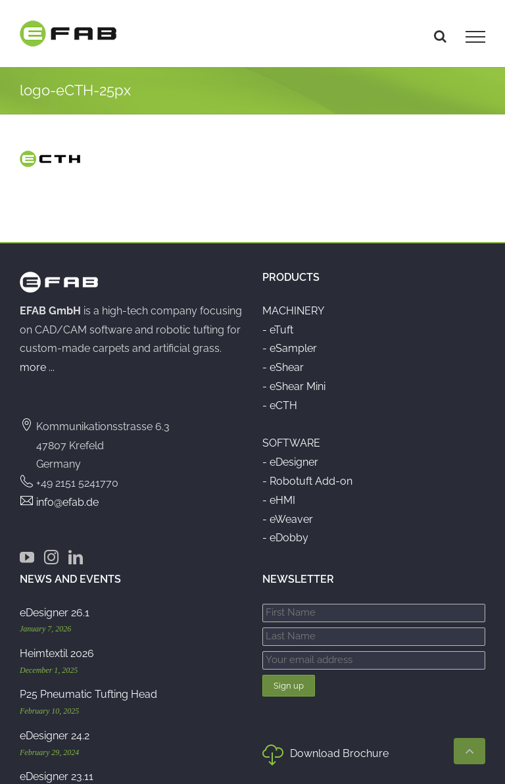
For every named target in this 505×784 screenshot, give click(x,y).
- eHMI (278, 500)
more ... (37, 367)
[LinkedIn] (75, 557)
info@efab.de (67, 502)
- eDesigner (290, 462)
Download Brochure (325, 756)
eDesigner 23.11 (56, 776)
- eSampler (289, 348)
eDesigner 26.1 (54, 612)
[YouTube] (27, 557)
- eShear (283, 367)
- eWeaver (287, 519)
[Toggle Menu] (475, 37)
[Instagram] (51, 557)
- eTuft (277, 330)
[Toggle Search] (440, 36)
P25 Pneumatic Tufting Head (88, 694)
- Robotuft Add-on (307, 481)
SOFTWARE (291, 443)
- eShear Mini (293, 386)
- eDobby (285, 537)
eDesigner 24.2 (54, 735)
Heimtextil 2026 (57, 653)
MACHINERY (293, 311)
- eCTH (279, 405)
